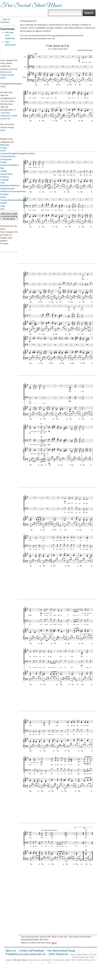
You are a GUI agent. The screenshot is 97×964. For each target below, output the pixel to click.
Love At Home (7, 101)
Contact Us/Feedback (31, 950)
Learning (4, 180)
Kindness (4, 177)
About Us (11, 950)
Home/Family (6, 174)
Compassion (6, 159)
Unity (2, 206)
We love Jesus (19, 960)
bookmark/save (39, 35)
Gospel (3, 171)
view (11, 32)
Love (2, 182)
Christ (3, 150)
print (7, 35)
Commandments (8, 156)
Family (3, 162)
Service (3, 203)
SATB (3, 86)
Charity (3, 148)
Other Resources (58, 954)
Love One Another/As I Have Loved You (8, 116)
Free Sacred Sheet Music (31, 5)
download (9, 38)
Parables (4, 194)
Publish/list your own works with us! (26, 954)
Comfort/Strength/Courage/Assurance (17, 153)
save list (50, 38)
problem (33, 942)
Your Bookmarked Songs (61, 950)
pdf (6, 32)
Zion (2, 209)
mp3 (7, 42)
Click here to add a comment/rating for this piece (9, 216)
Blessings (4, 145)
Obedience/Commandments (13, 191)
